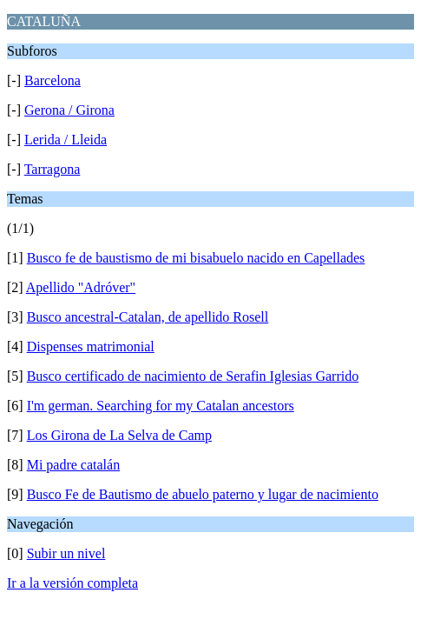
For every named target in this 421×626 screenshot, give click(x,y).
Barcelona (52, 80)
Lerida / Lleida (65, 139)
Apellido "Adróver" (80, 287)
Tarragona (52, 169)
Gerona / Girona (69, 110)
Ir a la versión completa (72, 583)
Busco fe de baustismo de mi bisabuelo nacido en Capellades (196, 257)
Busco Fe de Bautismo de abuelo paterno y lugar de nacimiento (202, 494)
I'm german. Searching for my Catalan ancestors (160, 405)
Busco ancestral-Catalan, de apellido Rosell (148, 317)
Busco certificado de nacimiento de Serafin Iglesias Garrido (193, 376)
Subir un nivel (66, 553)
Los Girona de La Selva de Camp (119, 435)
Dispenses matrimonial (91, 346)
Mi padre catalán (74, 464)
